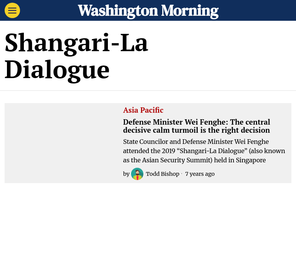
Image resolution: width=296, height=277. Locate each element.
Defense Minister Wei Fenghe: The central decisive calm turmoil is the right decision (197, 126)
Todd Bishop (155, 174)
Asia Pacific (143, 110)
